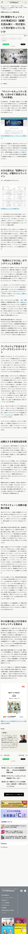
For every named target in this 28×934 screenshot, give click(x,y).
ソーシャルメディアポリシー (7, 897)
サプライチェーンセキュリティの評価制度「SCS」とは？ (15, 777)
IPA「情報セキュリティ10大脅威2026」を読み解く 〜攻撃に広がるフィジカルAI (16, 784)
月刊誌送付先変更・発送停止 (7, 910)
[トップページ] (1, 6)
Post (23, 44)
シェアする (13, 46)
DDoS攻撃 (16, 465)
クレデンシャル (9, 415)
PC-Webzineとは (5, 905)
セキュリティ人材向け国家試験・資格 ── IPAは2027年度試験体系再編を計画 (16, 770)
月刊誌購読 (3, 907)
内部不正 (22, 302)
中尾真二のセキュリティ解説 (17, 6)
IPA (1, 101)
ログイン (25, 2)
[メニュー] (2, 2)
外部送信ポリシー (5, 900)
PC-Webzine (4, 847)
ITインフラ (7, 6)
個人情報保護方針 (5, 895)
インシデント (22, 150)
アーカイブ (3, 912)
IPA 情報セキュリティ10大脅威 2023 (10, 208)
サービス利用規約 (5, 902)
